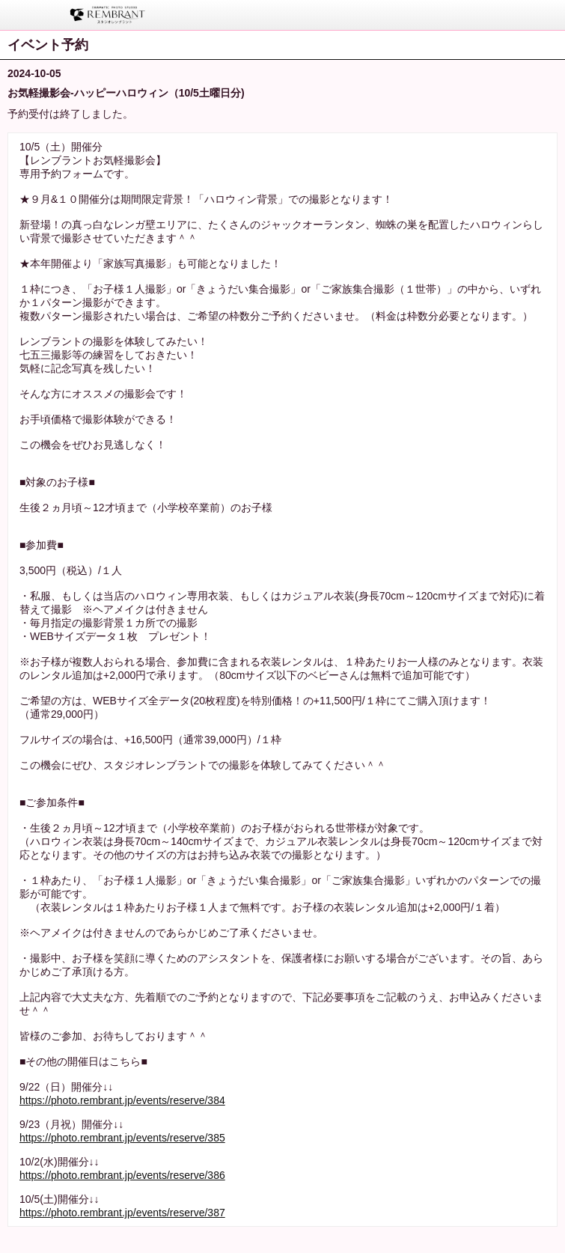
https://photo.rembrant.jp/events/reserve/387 (122, 1213)
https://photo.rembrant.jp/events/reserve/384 (122, 1100)
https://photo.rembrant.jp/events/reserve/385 (122, 1138)
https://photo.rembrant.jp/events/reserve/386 (122, 1175)
